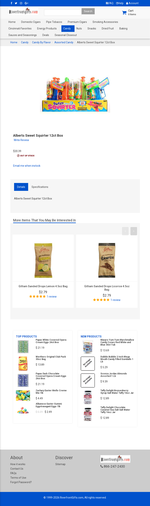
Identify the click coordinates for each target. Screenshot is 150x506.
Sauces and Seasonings (22, 35)
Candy (67, 28)
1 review (52, 296)
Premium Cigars (77, 21)
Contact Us (16, 468)
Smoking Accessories (105, 21)
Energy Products (47, 28)
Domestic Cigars (31, 21)
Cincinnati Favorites (20, 28)
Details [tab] (21, 186)
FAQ (109, 3)
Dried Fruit (108, 28)
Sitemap (60, 464)
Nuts (79, 28)
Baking (123, 28)
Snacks (91, 28)
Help (120, 3)
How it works (17, 464)
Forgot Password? (21, 482)
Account (132, 3)
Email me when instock (26, 165)
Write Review (21, 140)
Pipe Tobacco (54, 21)
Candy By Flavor (41, 42)
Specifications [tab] (40, 186)
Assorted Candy (63, 42)
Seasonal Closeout (66, 35)
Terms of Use (18, 477)
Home (12, 21)
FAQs (13, 473)
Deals (45, 35)
